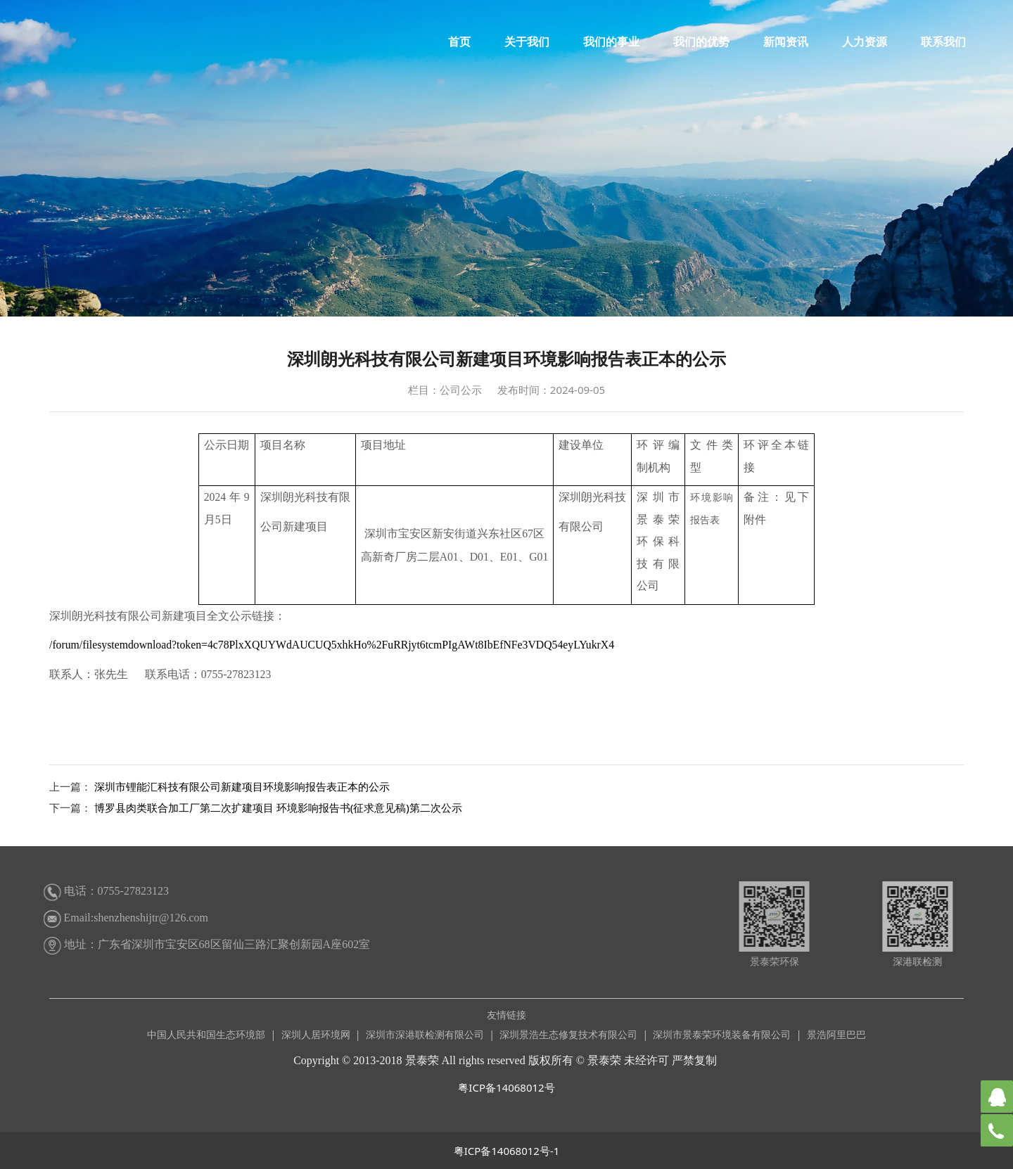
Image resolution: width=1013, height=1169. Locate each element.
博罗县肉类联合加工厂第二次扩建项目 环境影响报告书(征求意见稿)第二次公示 (278, 807)
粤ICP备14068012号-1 (507, 1151)
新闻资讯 (785, 42)
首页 (459, 42)
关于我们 (526, 42)
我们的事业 (611, 42)
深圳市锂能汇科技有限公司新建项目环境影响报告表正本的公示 (242, 786)
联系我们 (943, 42)
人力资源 (864, 42)
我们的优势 (701, 42)
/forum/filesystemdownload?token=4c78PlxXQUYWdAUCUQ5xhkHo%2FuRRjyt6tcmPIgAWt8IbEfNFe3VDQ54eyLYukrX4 (331, 645)
